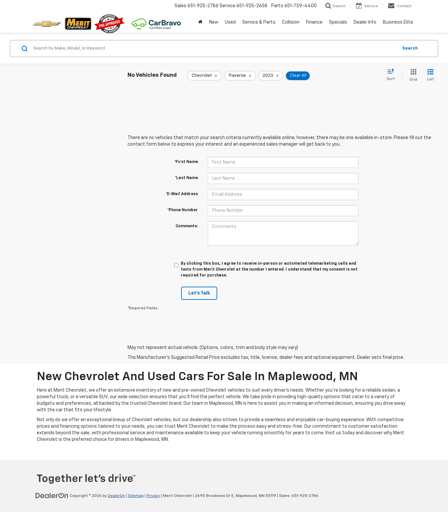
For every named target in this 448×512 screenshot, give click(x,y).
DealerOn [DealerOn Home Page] (116, 496)
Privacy (153, 496)
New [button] (213, 22)
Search (410, 48)
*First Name (186, 162)
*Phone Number (182, 210)
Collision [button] (290, 22)
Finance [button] (314, 22)
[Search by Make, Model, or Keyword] (215, 48)
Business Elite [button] (398, 22)
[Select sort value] (392, 75)
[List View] (430, 76)
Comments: (187, 226)
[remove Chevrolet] (204, 76)
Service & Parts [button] (258, 22)
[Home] (200, 22)
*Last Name (186, 178)
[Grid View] (412, 76)
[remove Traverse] (240, 76)
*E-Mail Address (182, 194)
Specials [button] (338, 22)
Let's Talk (199, 293)
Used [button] (230, 22)
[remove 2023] (270, 76)
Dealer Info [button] (365, 22)
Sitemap (136, 496)
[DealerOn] (52, 495)
